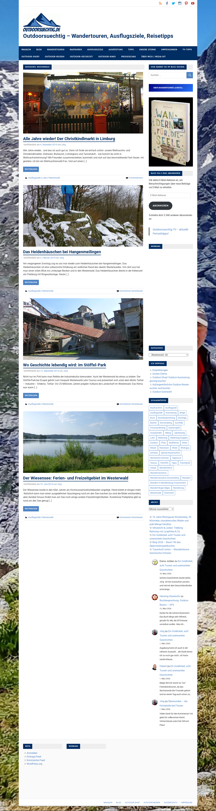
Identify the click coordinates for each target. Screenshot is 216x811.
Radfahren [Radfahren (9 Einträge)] (174, 443)
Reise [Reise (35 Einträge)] (184, 443)
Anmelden (32, 753)
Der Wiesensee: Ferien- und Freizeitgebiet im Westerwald (76, 478)
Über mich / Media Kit (153, 57)
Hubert (163, 666)
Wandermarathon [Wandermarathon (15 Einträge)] (158, 473)
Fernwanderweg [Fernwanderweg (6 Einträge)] (157, 428)
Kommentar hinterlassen (131, 291)
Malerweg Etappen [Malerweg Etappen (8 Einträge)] (179, 438)
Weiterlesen (31, 169)
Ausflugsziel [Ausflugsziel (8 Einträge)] (171, 408)
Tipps (131, 49)
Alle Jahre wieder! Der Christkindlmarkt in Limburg (70, 139)
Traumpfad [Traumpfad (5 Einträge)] (185, 463)
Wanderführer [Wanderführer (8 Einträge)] (165, 468)
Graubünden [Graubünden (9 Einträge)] (156, 433)
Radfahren (76, 49)
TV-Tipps (187, 49)
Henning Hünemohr (170, 596)
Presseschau (128, 57)
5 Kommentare (136, 178)
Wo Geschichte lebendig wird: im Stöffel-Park (66, 365)
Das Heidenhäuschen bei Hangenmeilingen (63, 251)
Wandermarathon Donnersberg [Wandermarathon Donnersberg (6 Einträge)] (164, 478)
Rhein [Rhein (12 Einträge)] (174, 448)
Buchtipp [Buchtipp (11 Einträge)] (182, 418)
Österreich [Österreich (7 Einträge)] (169, 493)
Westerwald (54, 178)
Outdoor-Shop (132, 803)
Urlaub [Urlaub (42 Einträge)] (153, 468)
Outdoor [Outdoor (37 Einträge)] (154, 443)
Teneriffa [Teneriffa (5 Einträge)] (164, 463)
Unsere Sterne (147, 49)
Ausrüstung (116, 49)
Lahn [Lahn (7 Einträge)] (152, 438)
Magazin (26, 49)
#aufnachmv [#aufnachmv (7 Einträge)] (156, 408)
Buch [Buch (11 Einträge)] (152, 418)
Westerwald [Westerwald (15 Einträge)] (155, 493)
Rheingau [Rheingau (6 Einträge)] (185, 448)
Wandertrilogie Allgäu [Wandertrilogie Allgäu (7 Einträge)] (160, 488)
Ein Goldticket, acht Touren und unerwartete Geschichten (176, 566)
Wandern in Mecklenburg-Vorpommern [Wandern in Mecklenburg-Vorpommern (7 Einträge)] (168, 483)
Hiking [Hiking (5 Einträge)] (168, 433)
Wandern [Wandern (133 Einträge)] (186, 478)
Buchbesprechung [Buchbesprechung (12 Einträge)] (166, 418)
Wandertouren (55, 49)
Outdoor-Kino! (107, 57)
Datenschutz (170, 803)
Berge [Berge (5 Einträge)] (182, 413)
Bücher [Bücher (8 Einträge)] (153, 423)
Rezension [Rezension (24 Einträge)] (164, 448)
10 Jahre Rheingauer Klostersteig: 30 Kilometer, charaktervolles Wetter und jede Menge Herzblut (170, 521)
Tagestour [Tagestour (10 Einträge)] (176, 458)
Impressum (186, 803)
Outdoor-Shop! (30, 57)
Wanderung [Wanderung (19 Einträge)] (178, 488)
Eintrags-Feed (34, 756)
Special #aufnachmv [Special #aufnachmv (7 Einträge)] (170, 453)
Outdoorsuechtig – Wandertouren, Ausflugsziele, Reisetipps (99, 36)
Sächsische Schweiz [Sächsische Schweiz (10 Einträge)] (159, 458)
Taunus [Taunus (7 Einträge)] (153, 463)
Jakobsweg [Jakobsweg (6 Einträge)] (179, 433)
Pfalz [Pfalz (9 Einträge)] (163, 443)
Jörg (63, 145)
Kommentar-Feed (36, 760)
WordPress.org (34, 764)
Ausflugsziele (95, 49)
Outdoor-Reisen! (54, 57)
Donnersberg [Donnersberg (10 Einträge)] (166, 423)
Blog (39, 49)
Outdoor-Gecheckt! (81, 57)
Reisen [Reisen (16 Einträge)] (153, 448)
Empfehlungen (169, 49)
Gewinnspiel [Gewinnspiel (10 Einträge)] (174, 428)
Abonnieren (160, 206)
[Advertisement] (171, 297)
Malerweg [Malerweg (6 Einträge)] (162, 438)
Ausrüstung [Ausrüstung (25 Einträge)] (171, 413)
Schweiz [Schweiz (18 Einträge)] (154, 453)
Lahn (44, 178)
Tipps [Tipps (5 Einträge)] (174, 463)
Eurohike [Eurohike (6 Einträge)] (179, 423)
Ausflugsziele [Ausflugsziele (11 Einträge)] (156, 413)
